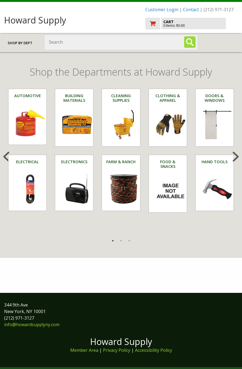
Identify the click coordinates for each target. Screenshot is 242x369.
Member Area (84, 350)
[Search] (190, 42)
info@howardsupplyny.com (32, 325)
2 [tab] (121, 240)
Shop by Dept (20, 42)
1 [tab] (113, 240)
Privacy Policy (117, 350)
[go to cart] (191, 23)
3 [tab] (129, 240)
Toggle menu (221, 42)
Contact (191, 10)
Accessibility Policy (153, 350)
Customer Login (161, 10)
